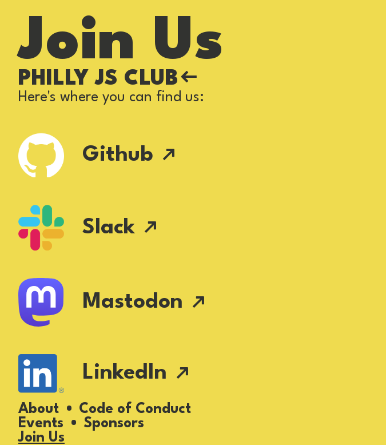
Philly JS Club (107, 79)
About (38, 409)
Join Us (41, 438)
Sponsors (113, 423)
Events (40, 423)
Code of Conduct (135, 409)
